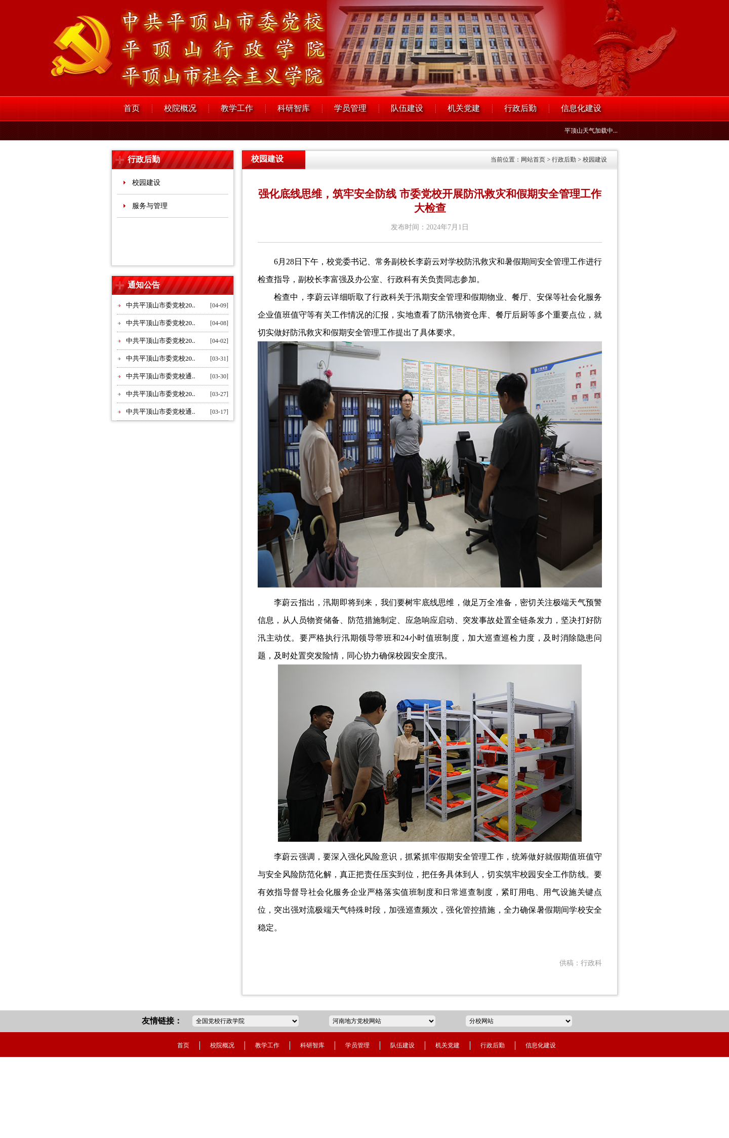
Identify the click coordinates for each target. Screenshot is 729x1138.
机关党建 (464, 108)
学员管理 (350, 108)
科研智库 (293, 108)
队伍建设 (407, 108)
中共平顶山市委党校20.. (160, 305)
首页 (132, 108)
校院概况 (180, 108)
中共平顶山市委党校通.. (160, 376)
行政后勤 (520, 108)
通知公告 (144, 285)
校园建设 (146, 182)
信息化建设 (581, 108)
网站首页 (533, 159)
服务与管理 (150, 206)
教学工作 (237, 108)
